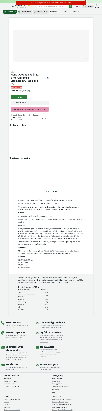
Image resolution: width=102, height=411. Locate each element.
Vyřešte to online (50, 284)
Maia (53, 344)
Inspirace (54, 11)
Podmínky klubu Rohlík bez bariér (62, 362)
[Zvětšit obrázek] (44, 52)
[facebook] (53, 383)
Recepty (76, 11)
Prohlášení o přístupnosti (59, 375)
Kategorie (10, 12)
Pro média (7, 356)
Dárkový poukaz (57, 335)
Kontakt (6, 354)
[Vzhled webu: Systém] (43, 407)
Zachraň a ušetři (41, 12)
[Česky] (78, 6)
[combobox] (54, 6)
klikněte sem (26, 394)
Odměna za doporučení (11, 338)
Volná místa (7, 359)
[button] (88, 6)
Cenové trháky (24, 12)
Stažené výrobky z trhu (11, 370)
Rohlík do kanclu (57, 330)
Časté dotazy (8, 367)
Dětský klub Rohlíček (10, 333)
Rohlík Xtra (7, 330)
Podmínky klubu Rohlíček (59, 359)
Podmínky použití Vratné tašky (61, 367)
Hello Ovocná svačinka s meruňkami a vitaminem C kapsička (72, 29)
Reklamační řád (56, 370)
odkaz (58, 304)
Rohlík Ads (12, 316)
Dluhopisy (7, 364)
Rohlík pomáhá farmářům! (12, 362)
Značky (65, 11)
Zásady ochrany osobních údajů (62, 364)
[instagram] (58, 383)
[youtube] (63, 383)
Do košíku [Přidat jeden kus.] (61, 49)
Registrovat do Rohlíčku (82, 61)
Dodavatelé (47, 298)
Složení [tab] (54, 143)
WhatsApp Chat (15, 284)
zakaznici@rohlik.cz (52, 274)
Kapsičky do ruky (66, 67)
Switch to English (55, 399)
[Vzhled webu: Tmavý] (61, 407)
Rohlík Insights (49, 316)
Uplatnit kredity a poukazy (60, 338)
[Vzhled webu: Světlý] (52, 407)
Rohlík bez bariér (9, 335)
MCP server (55, 341)
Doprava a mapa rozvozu (12, 351)
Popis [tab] (47, 143)
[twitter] (67, 383)
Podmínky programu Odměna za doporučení (65, 372)
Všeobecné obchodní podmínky (62, 351)
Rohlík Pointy (56, 333)
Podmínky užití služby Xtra (60, 354)
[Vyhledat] (71, 6)
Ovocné (78, 67)
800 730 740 (13, 274)
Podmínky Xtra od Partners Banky (62, 356)
